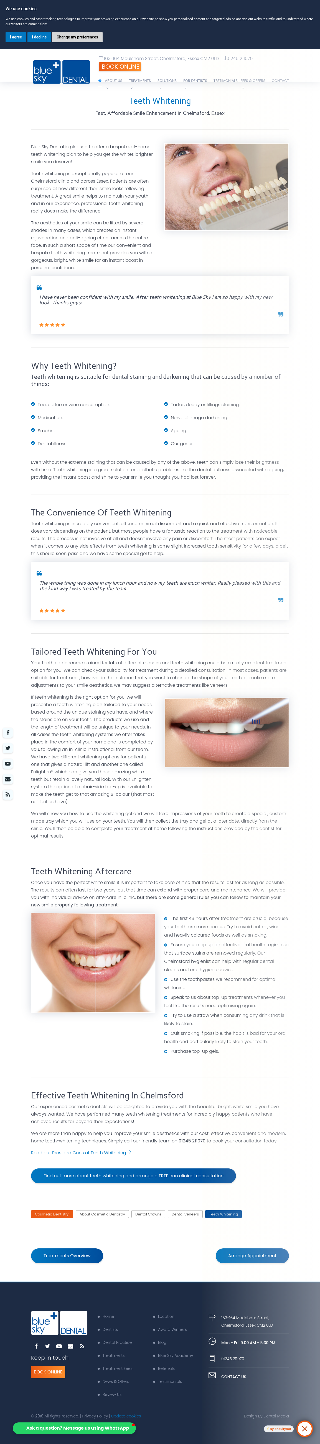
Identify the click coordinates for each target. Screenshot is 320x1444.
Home (106, 1316)
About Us (113, 84)
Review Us (109, 1394)
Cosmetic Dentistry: (52, 1214)
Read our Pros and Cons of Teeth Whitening (81, 1153)
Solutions (167, 84)
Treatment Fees (115, 1368)
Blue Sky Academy (173, 1355)
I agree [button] (16, 37)
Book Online (120, 67)
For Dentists (195, 84)
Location (163, 1316)
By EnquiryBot (280, 1429)
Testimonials (167, 1381)
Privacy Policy (95, 1416)
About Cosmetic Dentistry (102, 1214)
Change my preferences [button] (77, 37)
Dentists (108, 1329)
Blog (159, 1342)
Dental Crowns (148, 1214)
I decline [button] (39, 37)
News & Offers (113, 1381)
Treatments (140, 84)
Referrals (164, 1368)
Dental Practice (115, 1342)
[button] (74, 1428)
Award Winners (170, 1329)
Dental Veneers (185, 1214)
